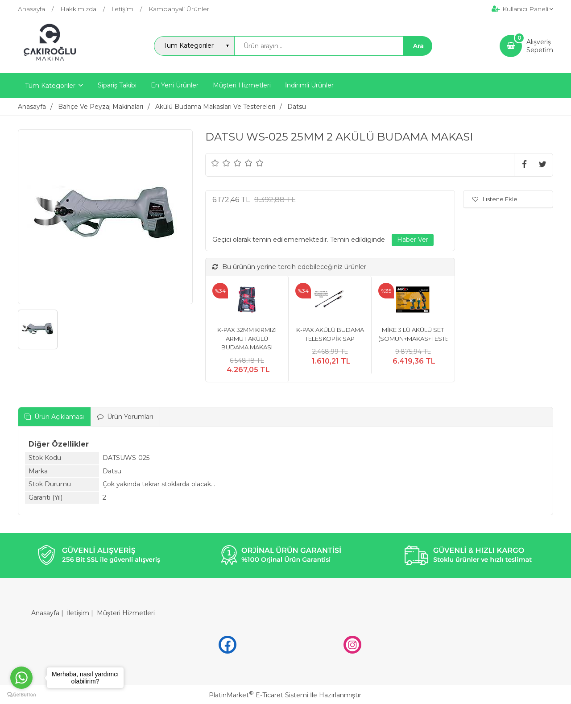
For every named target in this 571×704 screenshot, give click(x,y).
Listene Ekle (494, 199)
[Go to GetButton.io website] (21, 695)
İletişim (78, 613)
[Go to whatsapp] (21, 678)
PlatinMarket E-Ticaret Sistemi (258, 695)
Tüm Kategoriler (50, 86)
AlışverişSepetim (539, 46)
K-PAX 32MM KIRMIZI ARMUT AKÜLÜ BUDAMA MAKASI (247, 338)
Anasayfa (45, 613)
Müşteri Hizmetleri (126, 613)
